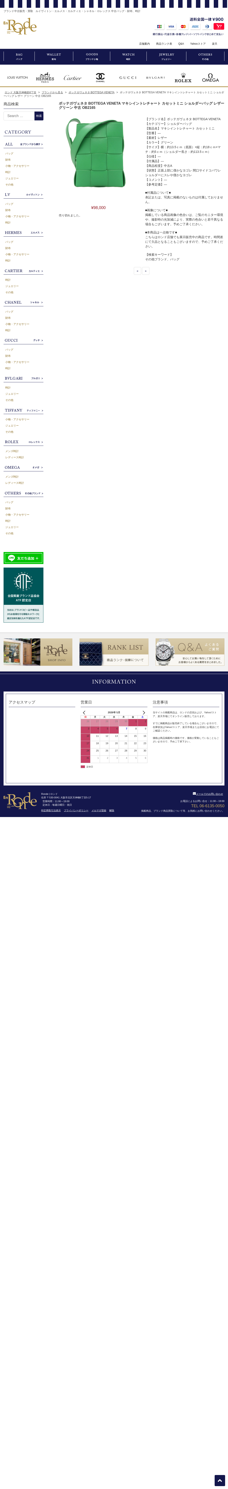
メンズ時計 (12, 451)
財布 (8, 159)
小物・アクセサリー (17, 165)
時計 (8, 172)
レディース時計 (14, 457)
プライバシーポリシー (76, 810)
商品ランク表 (164, 43)
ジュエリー (12, 178)
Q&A (181, 43)
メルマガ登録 (99, 810)
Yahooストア (198, 43)
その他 (9, 184)
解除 (111, 810)
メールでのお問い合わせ (208, 794)
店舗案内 (144, 43)
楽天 (214, 43)
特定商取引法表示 (51, 810)
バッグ (9, 153)
